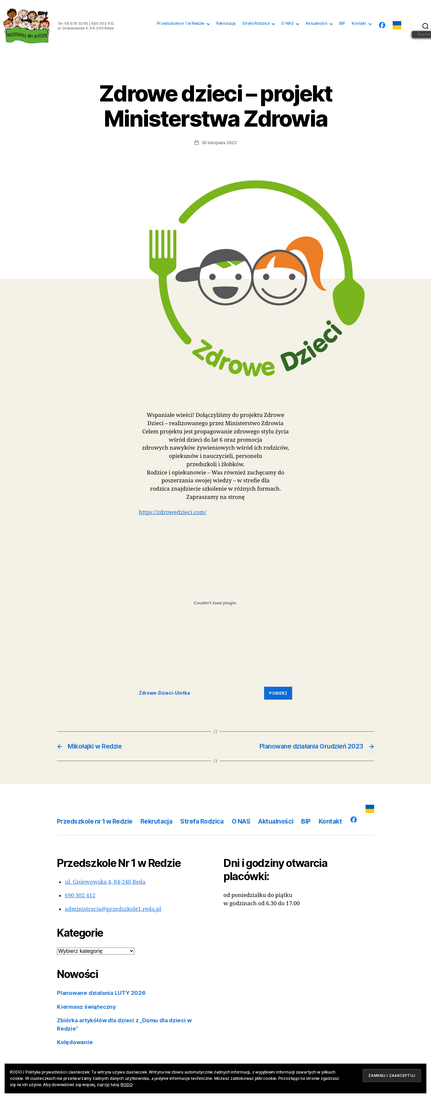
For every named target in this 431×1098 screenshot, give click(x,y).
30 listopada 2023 (219, 142)
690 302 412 (80, 895)
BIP (342, 23)
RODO (127, 1084)
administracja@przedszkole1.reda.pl (113, 909)
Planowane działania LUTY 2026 (101, 993)
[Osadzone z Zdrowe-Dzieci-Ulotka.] (215, 603)
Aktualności (316, 23)
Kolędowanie (75, 1042)
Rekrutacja (226, 23)
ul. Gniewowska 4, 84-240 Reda (105, 881)
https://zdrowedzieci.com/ (173, 512)
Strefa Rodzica (255, 23)
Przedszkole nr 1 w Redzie (180, 23)
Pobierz (278, 693)
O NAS (287, 23)
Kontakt (359, 23)
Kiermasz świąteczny (86, 1006)
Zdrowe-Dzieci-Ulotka (164, 693)
